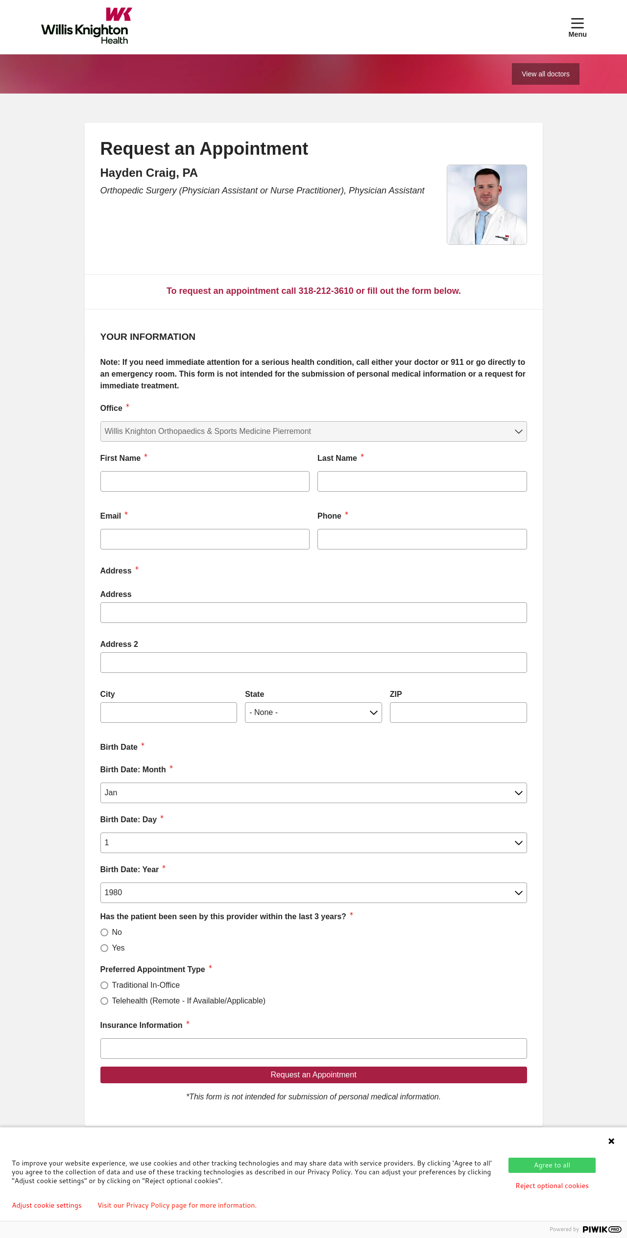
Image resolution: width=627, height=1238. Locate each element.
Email (110, 516)
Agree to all (552, 1165)
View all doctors (546, 74)
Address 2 (119, 644)
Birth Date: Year (129, 869)
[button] (577, 27)
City (107, 694)
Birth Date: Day (128, 819)
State (254, 694)
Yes (118, 948)
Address (116, 594)
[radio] (104, 932)
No (117, 932)
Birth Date (119, 747)
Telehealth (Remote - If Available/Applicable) (189, 1001)
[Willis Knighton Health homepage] (86, 27)
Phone (329, 516)
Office (111, 408)
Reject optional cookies (552, 1185)
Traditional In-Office (146, 985)
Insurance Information (141, 1025)
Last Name (337, 458)
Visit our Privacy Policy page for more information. (177, 1205)
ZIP (396, 694)
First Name (120, 458)
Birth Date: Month (133, 769)
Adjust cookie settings (47, 1205)
